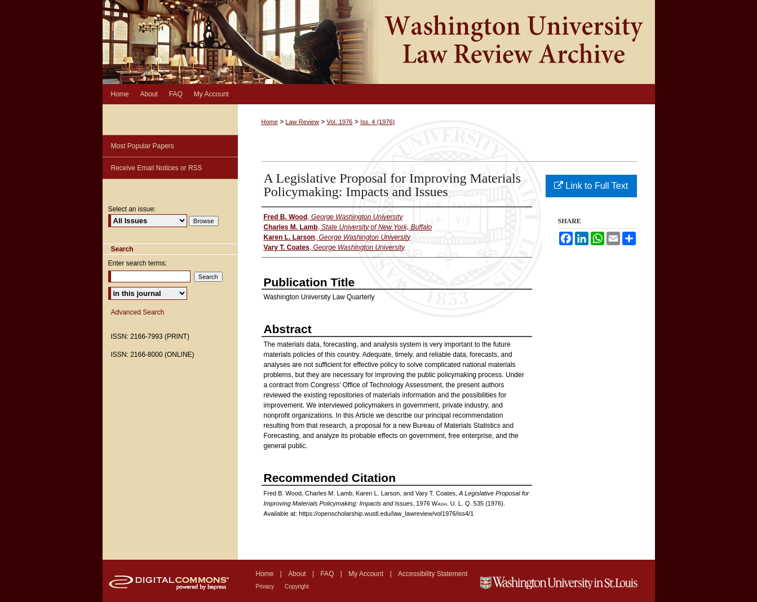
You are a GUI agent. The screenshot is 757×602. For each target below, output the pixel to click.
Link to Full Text (591, 186)
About (298, 574)
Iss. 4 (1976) (377, 121)
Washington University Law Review (379, 42)
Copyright (297, 586)
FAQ (327, 574)
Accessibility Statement (432, 574)
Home (270, 121)
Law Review (302, 121)
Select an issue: (132, 209)
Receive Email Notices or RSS (156, 168)
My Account (366, 574)
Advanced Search (138, 312)
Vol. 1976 (340, 121)
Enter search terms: (137, 263)
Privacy (266, 586)
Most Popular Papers (142, 146)
